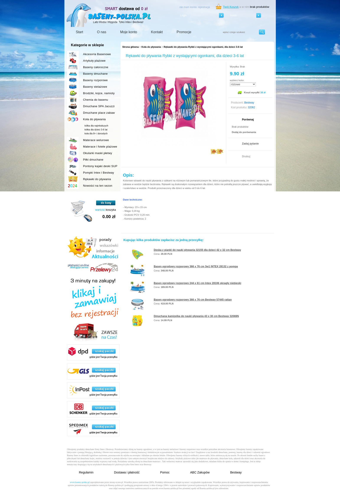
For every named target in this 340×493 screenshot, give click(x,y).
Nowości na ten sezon (97, 185)
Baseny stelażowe (95, 86)
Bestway (236, 472)
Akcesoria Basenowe (97, 54)
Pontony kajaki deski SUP (100, 166)
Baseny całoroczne (95, 67)
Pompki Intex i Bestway (98, 172)
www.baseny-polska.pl (80, 482)
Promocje (184, 32)
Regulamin (86, 472)
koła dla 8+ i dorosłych (96, 133)
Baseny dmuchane (95, 73)
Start (79, 32)
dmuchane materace (151, 461)
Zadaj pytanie (250, 143)
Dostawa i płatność (127, 472)
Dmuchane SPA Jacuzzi (99, 106)
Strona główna (130, 47)
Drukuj (246, 156)
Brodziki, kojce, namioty (99, 93)
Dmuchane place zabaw (99, 112)
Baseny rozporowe (95, 80)
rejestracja (204, 7)
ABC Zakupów (199, 472)
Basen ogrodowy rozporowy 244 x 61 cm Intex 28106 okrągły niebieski (197, 283)
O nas (101, 32)
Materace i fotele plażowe (100, 146)
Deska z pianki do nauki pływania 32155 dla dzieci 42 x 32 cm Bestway (197, 249)
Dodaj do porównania (244, 132)
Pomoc (165, 472)
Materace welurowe (96, 140)
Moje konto (128, 32)
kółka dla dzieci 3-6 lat (96, 129)
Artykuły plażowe (94, 60)
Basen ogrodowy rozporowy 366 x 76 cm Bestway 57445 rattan (193, 299)
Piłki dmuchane (93, 159)
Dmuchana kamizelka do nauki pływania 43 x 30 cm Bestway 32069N (196, 316)
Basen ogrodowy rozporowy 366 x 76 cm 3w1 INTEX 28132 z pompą (196, 266)
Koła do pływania (151, 47)
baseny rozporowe (188, 449)
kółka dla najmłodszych (96, 126)
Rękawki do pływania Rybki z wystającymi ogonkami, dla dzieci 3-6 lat (203, 47)
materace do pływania (208, 458)
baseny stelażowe (170, 449)
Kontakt (157, 32)
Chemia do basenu (95, 99)
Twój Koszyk (231, 6)
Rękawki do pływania (97, 179)
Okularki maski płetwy (97, 153)
